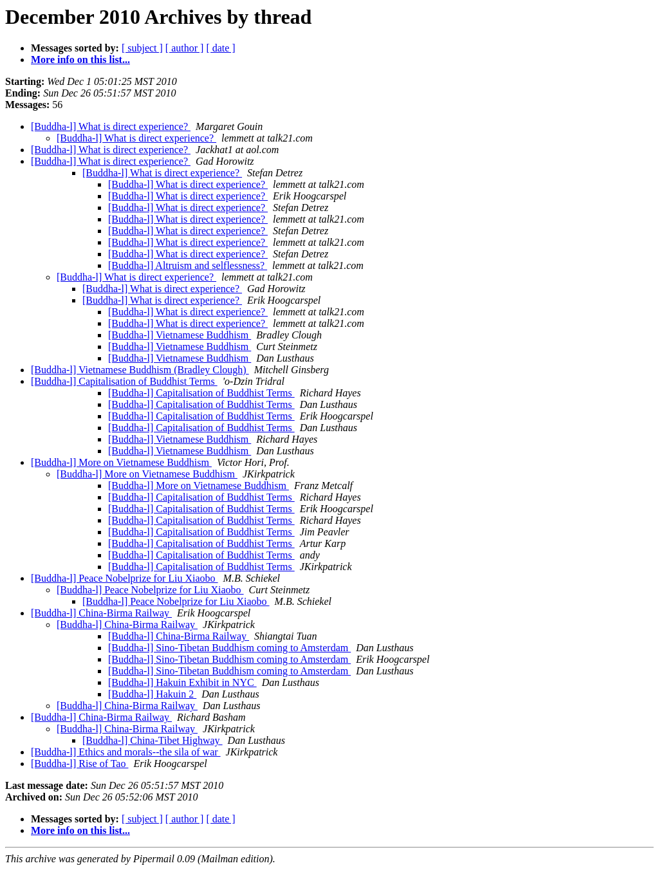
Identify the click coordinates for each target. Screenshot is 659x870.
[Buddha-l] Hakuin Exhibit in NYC (182, 682)
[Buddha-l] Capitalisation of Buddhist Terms (124, 381)
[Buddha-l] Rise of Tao (79, 763)
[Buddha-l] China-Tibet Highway (152, 740)
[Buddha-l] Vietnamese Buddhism (179, 334)
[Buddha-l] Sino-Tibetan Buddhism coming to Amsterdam (229, 647)
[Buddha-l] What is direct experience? (110, 126)
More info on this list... (80, 59)
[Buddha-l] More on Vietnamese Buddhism (121, 462)
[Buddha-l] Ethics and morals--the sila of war (126, 751)
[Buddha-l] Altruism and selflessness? (187, 265)
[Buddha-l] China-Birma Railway (101, 612)
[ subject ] (142, 47)
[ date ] (220, 47)
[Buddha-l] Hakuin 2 (152, 694)
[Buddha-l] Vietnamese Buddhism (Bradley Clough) (140, 369)
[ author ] (184, 47)
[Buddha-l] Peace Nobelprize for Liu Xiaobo (124, 578)
